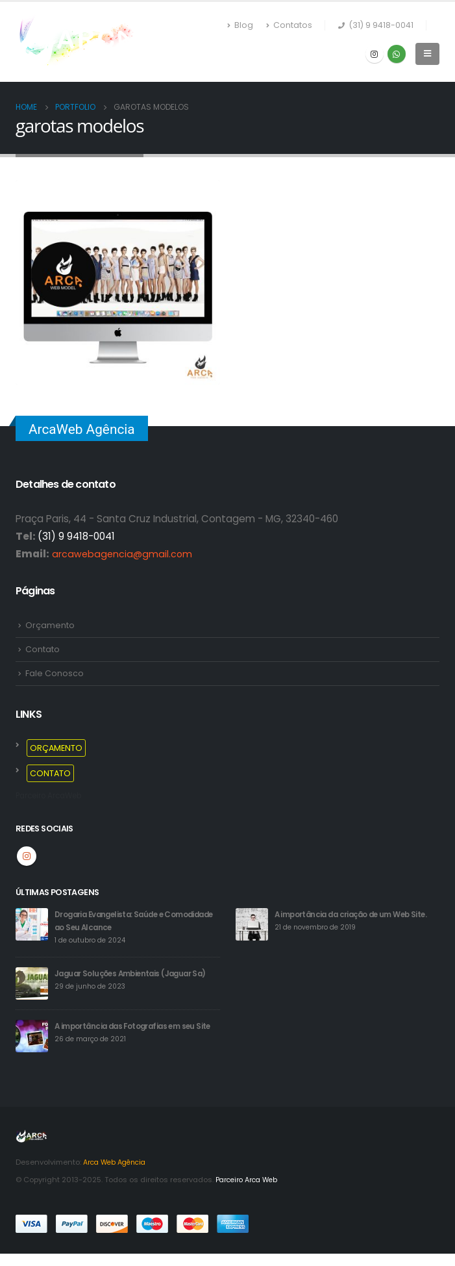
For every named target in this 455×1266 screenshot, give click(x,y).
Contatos (289, 25)
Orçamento (50, 625)
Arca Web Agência (118, 1176)
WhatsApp (396, 54)
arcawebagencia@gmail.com (123, 554)
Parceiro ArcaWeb (54, 796)
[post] (32, 924)
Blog (240, 25)
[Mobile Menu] (427, 54)
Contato (42, 649)
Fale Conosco (54, 673)
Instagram (26, 857)
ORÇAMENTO (56, 748)
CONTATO (50, 773)
